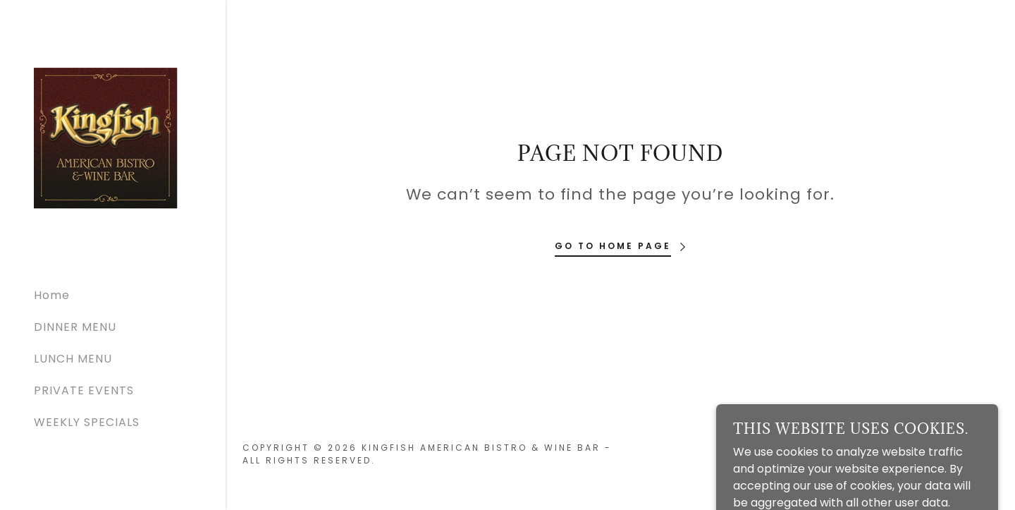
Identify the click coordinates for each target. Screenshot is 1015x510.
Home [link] (52, 295)
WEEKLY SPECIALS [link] (87, 422)
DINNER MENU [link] (75, 327)
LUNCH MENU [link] (73, 359)
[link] (106, 137)
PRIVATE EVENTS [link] (84, 390)
